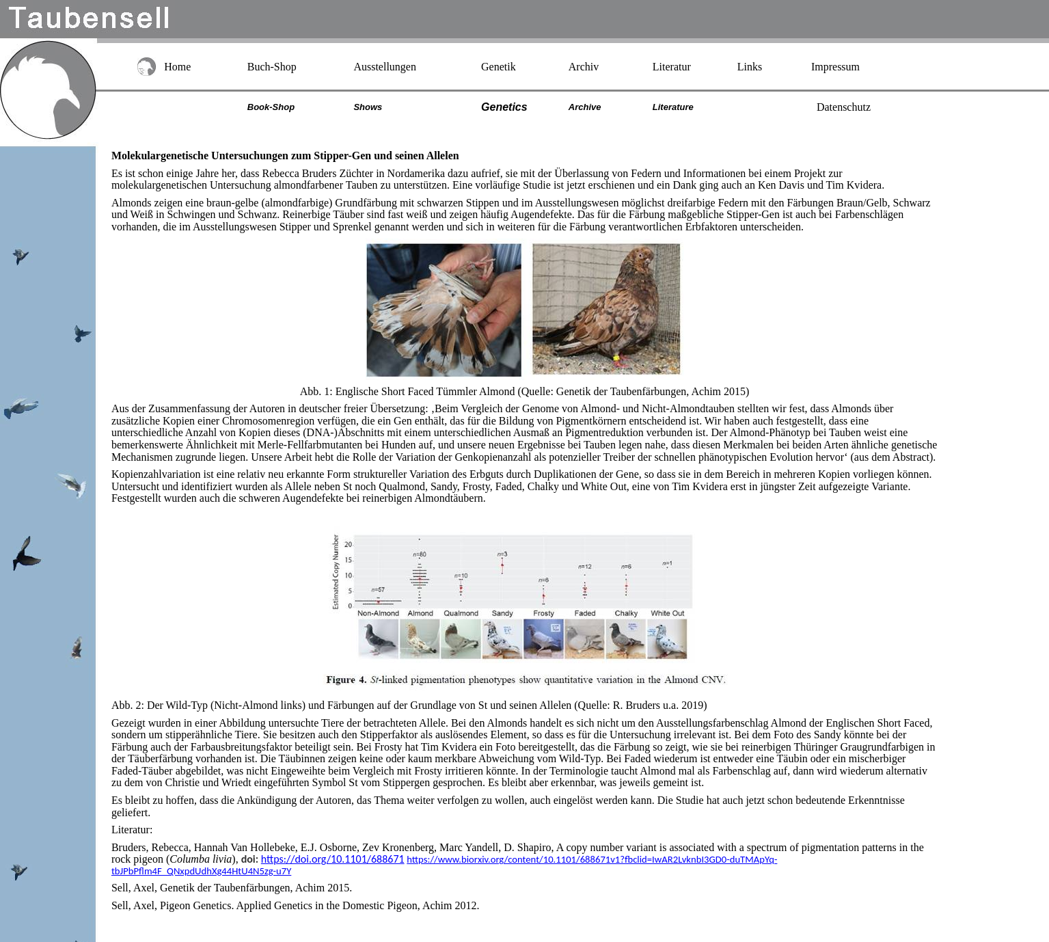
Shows (367, 107)
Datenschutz (844, 107)
